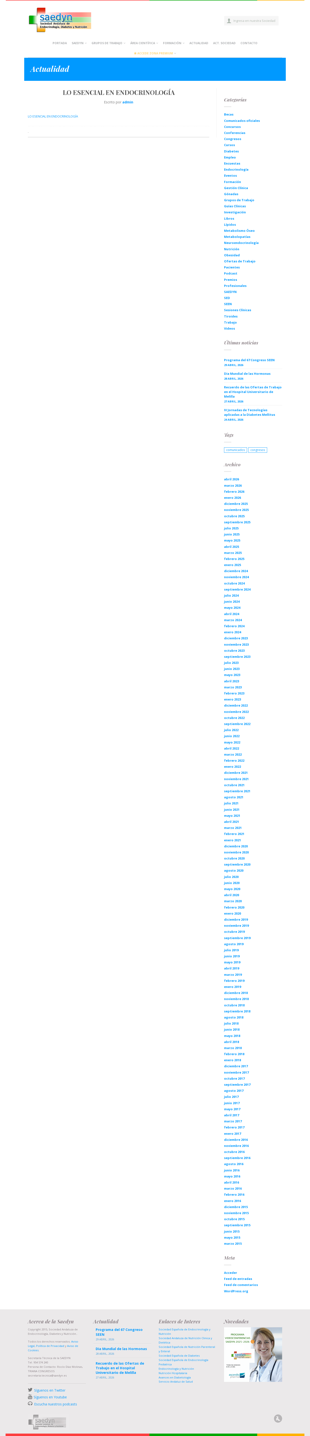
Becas (228, 114)
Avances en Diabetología (175, 1377)
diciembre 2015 (236, 1207)
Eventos (230, 175)
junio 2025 (232, 534)
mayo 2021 (232, 815)
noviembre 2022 (236, 712)
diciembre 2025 (236, 503)
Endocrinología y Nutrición (176, 1368)
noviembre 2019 (236, 925)
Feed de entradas (238, 1279)
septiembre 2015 (237, 1225)
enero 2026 (232, 497)
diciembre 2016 (236, 1139)
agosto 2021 (233, 797)
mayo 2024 (232, 607)
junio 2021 (232, 809)
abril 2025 (231, 546)
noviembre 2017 (236, 1072)
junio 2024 (232, 601)
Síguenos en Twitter (49, 1390)
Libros (229, 218)
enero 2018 (232, 1060)
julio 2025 (231, 528)
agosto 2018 (233, 1017)
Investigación (235, 212)
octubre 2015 (234, 1219)
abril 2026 (231, 479)
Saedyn (78, 43)
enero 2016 (232, 1201)
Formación (172, 43)
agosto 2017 (233, 1090)
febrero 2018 (234, 1054)
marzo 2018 (233, 1048)
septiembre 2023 (237, 656)
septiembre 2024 (237, 589)
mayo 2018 (232, 1036)
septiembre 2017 (237, 1084)
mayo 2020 (232, 889)
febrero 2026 (234, 491)
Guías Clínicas (235, 206)
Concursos (232, 127)
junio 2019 (232, 956)
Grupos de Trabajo (107, 43)
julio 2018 (231, 1023)
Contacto (248, 43)
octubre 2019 (234, 931)
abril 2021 (231, 821)
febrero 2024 (234, 626)
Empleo (230, 157)
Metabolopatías (237, 236)
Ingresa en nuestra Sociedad (254, 20)
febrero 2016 (234, 1194)
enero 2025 (232, 565)
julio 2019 (231, 950)
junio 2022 (232, 736)
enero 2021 (232, 840)
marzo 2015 (233, 1243)
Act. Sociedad (224, 43)
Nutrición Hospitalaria (173, 1373)
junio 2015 (232, 1231)
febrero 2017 (234, 1127)
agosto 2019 (233, 944)
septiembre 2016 (237, 1158)
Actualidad (198, 43)
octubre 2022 (234, 718)
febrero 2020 (234, 907)
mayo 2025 (232, 540)
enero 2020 (232, 913)
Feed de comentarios (241, 1285)
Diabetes (231, 151)
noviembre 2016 (236, 1146)
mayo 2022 (232, 742)
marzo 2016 (233, 1188)
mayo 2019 (232, 962)
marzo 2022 (233, 754)
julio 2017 (231, 1096)
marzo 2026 (233, 485)
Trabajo (230, 322)
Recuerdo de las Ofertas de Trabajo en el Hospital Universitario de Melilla (253, 392)
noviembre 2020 (236, 852)
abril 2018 (231, 1042)
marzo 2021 (233, 828)
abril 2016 (231, 1182)
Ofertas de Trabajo (240, 261)
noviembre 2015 (236, 1213)
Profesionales (235, 286)
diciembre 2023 (236, 638)
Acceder (230, 1272)
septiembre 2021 (237, 791)
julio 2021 (231, 803)
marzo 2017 (233, 1121)
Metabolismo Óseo (239, 230)
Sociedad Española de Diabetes (179, 1355)
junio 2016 (232, 1170)
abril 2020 (231, 895)
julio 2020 (231, 877)
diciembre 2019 (236, 919)
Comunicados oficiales (242, 120)
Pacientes (232, 267)
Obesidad (232, 255)
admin (127, 102)
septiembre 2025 (237, 522)
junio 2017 (232, 1103)
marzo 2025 (233, 553)
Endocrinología (236, 169)
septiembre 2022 (237, 724)
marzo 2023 (233, 687)
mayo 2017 (232, 1109)
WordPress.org (236, 1291)
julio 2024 (231, 595)
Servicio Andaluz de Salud (176, 1381)
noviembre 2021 (236, 779)
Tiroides (231, 316)
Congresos (232, 139)
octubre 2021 (234, 785)
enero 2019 (232, 987)
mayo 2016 (232, 1176)
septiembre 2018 (237, 1011)
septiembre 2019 (237, 938)
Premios (230, 279)
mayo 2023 (232, 675)
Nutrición (231, 249)
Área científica (142, 43)
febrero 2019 (234, 980)
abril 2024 (231, 614)
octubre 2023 (234, 650)
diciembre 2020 (236, 846)
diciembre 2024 (236, 571)
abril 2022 (231, 748)
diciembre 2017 (236, 1066)
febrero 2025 (234, 559)
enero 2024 (232, 632)
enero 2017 (232, 1133)
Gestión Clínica (236, 188)
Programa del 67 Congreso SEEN (249, 360)
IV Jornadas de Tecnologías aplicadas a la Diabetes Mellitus (249, 412)
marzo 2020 (233, 901)
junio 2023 (232, 669)
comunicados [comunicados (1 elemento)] (235, 450)
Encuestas (232, 163)
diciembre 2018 (236, 993)
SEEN (228, 304)
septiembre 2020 (237, 864)
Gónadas (231, 194)
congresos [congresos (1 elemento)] (257, 450)
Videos (229, 328)
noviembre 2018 (236, 999)
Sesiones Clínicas (237, 310)
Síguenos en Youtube (50, 1397)
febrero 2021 (234, 834)
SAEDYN (230, 292)
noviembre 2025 (236, 510)
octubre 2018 (234, 1005)
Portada (60, 43)
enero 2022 (232, 766)
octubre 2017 (234, 1078)
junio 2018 (232, 1029)
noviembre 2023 (236, 644)
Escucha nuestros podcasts (55, 1404)
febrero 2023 (234, 693)
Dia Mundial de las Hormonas (247, 373)
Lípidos (230, 224)
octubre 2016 (234, 1152)
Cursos (229, 145)
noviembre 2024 (236, 577)
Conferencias (234, 133)
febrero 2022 (234, 760)
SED (227, 298)
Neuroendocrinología (241, 243)
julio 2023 (231, 662)
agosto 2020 (233, 870)
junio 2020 (232, 883)
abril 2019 (231, 968)
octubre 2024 (234, 583)
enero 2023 (232, 699)
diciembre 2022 (236, 705)
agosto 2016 (233, 1164)
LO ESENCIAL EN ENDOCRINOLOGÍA (53, 116)
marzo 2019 (233, 974)
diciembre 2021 (236, 772)
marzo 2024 (233, 620)
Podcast (230, 273)
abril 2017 (231, 1115)
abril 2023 (231, 681)
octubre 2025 (234, 516)
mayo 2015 (232, 1237)
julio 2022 (231, 730)
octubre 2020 (234, 858)
